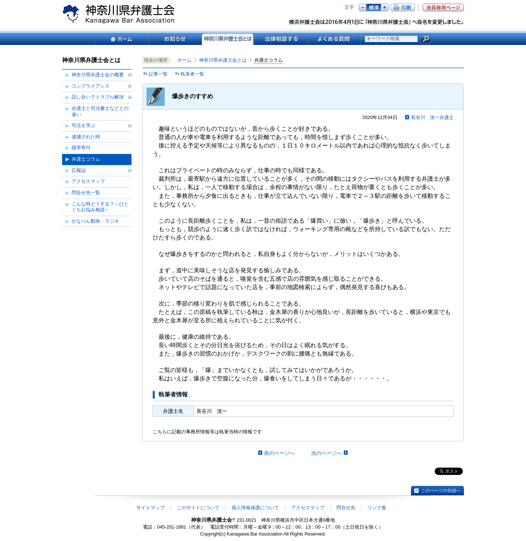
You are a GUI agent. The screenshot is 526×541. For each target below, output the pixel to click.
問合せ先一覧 (86, 192)
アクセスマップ (88, 181)
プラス (385, 7)
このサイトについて (198, 507)
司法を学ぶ (83, 125)
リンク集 (376, 507)
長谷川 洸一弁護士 (432, 117)
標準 (373, 7)
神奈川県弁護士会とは (223, 60)
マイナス (362, 7)
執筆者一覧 (192, 74)
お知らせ (174, 39)
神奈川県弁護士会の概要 (98, 74)
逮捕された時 (86, 136)
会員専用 (443, 7)
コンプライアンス (91, 86)
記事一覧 (158, 74)
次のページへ (326, 453)
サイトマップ (150, 507)
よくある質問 (334, 39)
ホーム (121, 39)
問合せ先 (345, 507)
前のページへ (279, 453)
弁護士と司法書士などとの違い (100, 111)
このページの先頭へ (441, 490)
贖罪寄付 (81, 147)
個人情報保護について (255, 507)
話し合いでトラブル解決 (98, 97)
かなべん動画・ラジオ (95, 221)
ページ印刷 (402, 7)
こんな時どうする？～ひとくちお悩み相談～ (100, 207)
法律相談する (280, 39)
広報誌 (79, 170)
